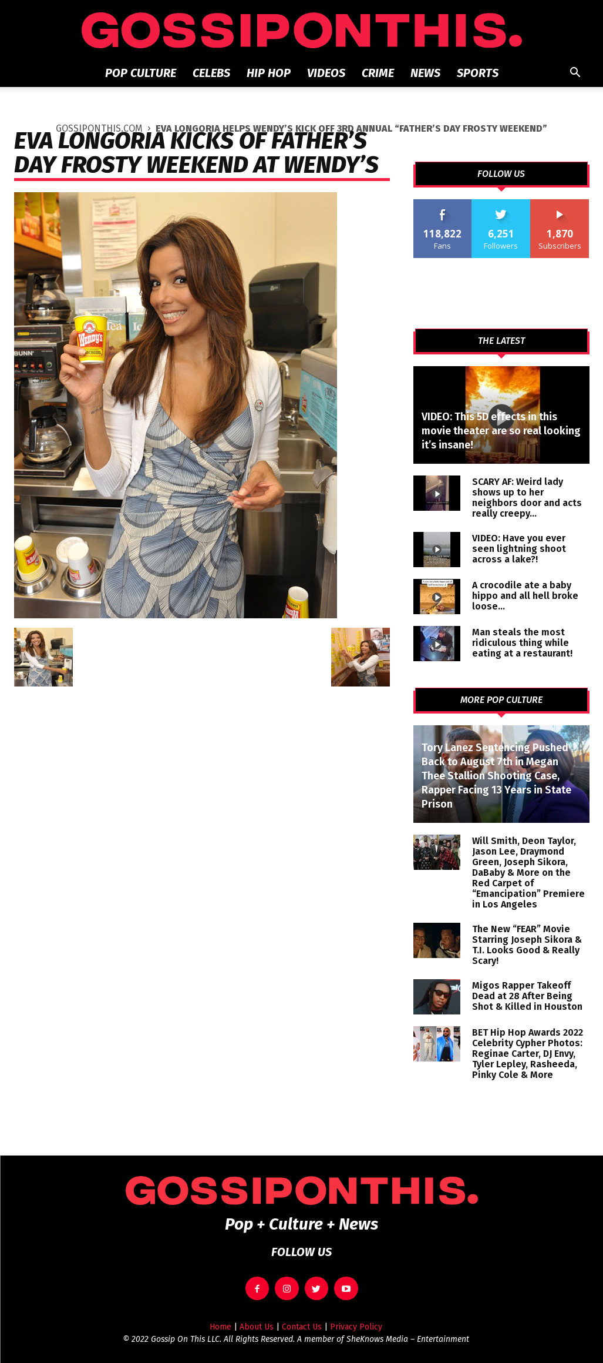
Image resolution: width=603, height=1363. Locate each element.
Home (220, 1327)
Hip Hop (269, 73)
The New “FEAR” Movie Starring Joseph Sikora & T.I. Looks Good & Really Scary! (527, 944)
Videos (326, 73)
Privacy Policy (356, 1327)
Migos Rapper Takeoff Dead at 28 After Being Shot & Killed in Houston (527, 996)
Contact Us (302, 1327)
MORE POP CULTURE (501, 700)
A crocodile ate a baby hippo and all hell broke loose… (525, 596)
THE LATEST (501, 341)
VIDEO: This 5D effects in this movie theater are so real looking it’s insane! (501, 430)
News (425, 73)
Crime (378, 73)
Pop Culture (140, 73)
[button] (575, 73)
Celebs (211, 73)
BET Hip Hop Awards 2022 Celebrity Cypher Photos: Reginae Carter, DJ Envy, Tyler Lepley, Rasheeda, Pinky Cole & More (527, 1053)
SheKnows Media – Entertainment (407, 1339)
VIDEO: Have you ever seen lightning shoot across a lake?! (519, 549)
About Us (257, 1327)
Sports (477, 73)
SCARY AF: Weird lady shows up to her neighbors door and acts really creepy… (527, 497)
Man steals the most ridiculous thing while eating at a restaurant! (522, 643)
